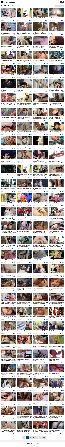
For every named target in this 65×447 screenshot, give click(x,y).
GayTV (11, 2)
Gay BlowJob (31, 445)
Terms (37, 443)
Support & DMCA (29, 443)
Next (44, 437)
